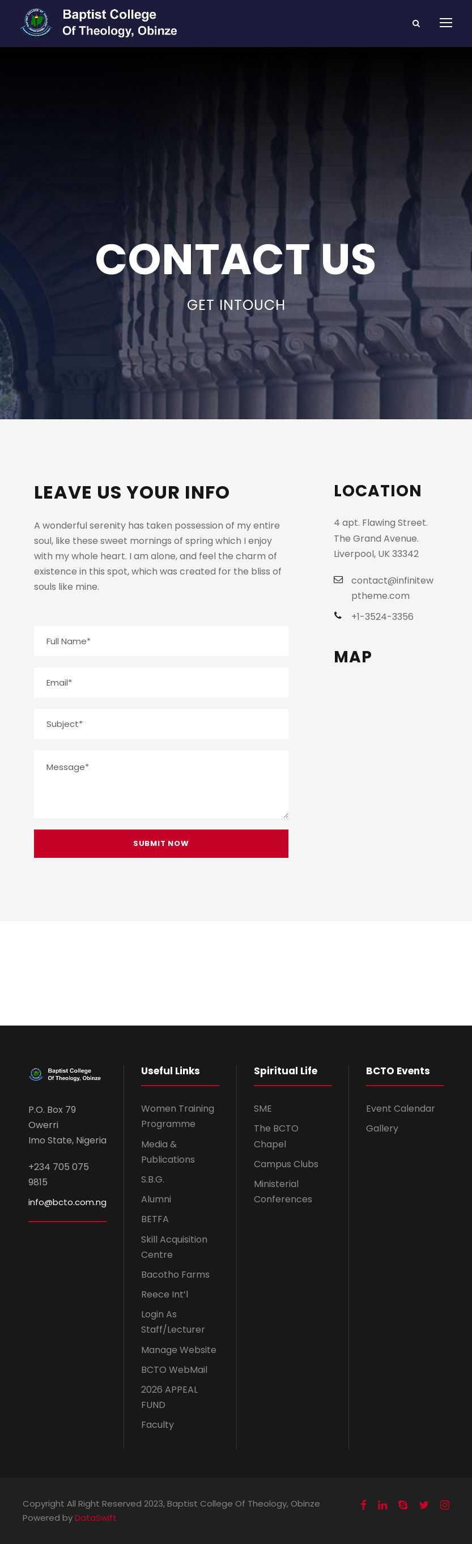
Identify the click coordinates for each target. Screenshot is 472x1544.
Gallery (382, 1128)
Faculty (157, 1424)
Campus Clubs (286, 1164)
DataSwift (96, 1518)
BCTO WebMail (174, 1369)
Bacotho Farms (175, 1274)
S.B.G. (152, 1179)
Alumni (156, 1199)
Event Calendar (400, 1108)
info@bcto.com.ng (67, 1202)
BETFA (155, 1219)
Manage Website (178, 1349)
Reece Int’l (164, 1294)
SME (263, 1108)
